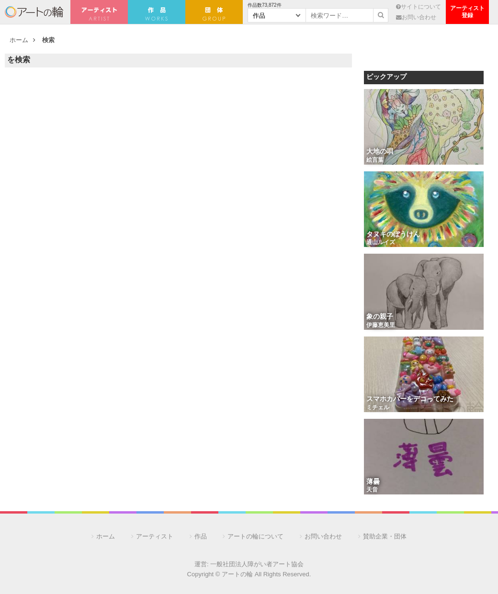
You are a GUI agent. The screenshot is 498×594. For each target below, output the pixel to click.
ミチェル (377, 408)
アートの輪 (34, 12)
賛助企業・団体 (385, 536)
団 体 (214, 12)
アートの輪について (255, 536)
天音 (372, 490)
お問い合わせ (416, 17)
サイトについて (418, 6)
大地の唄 (379, 152)
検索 (48, 40)
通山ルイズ (380, 243)
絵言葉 (375, 160)
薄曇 (373, 482)
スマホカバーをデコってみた (409, 399)
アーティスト (99, 12)
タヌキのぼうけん (393, 234)
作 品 (156, 12)
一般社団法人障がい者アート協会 (257, 564)
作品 (200, 536)
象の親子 (379, 317)
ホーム (19, 40)
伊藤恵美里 (380, 325)
